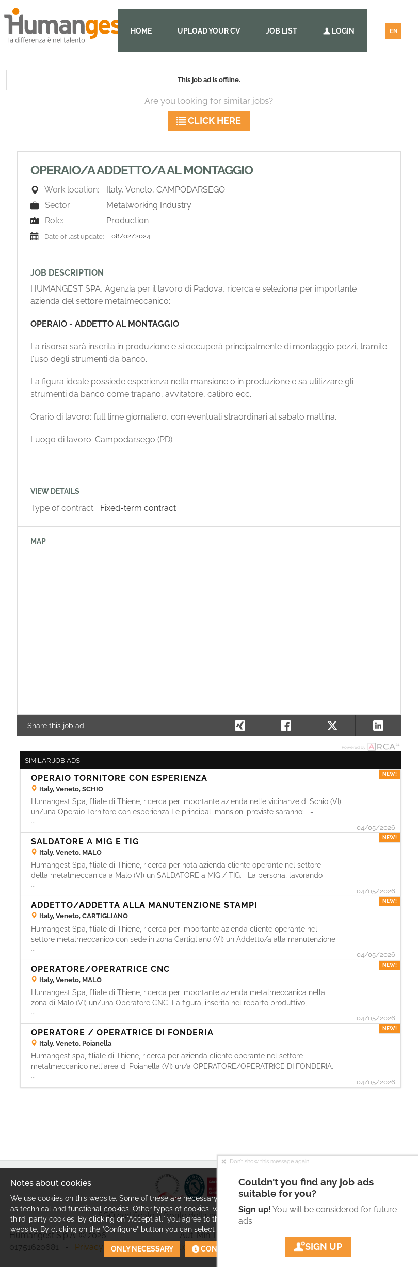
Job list (281, 31)
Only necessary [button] (142, 1249)
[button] (378, 725)
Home (141, 31)
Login (339, 31)
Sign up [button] (318, 1246)
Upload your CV (209, 31)
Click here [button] (208, 120)
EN (393, 31)
